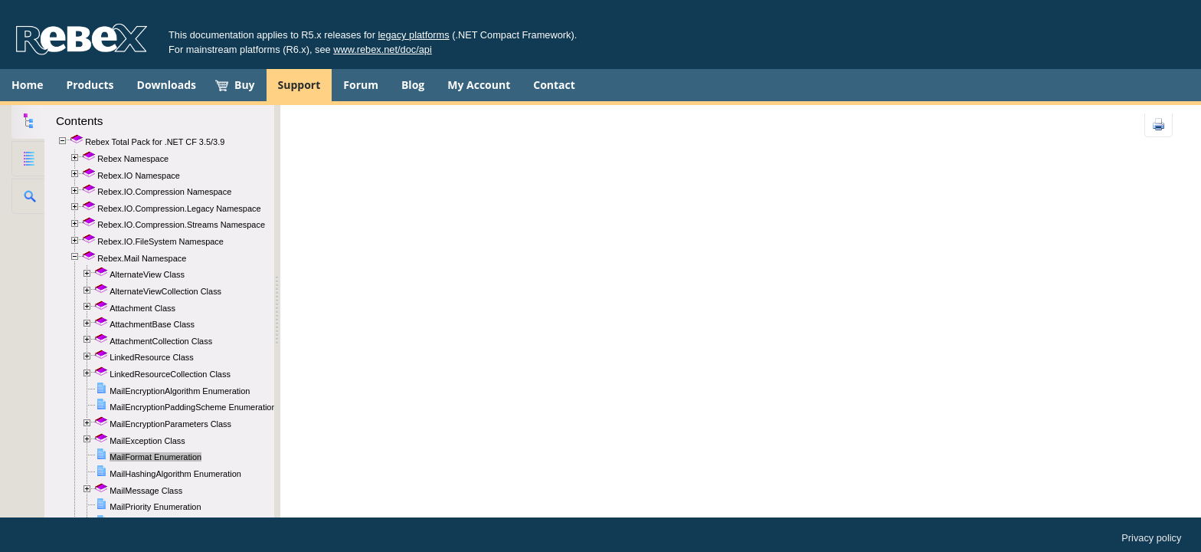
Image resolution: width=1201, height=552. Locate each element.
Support (299, 84)
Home (27, 84)
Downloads (166, 84)
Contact (554, 84)
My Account (478, 84)
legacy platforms (414, 35)
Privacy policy (1151, 538)
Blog (412, 84)
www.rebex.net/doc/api (382, 49)
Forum (360, 84)
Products (89, 84)
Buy (244, 84)
